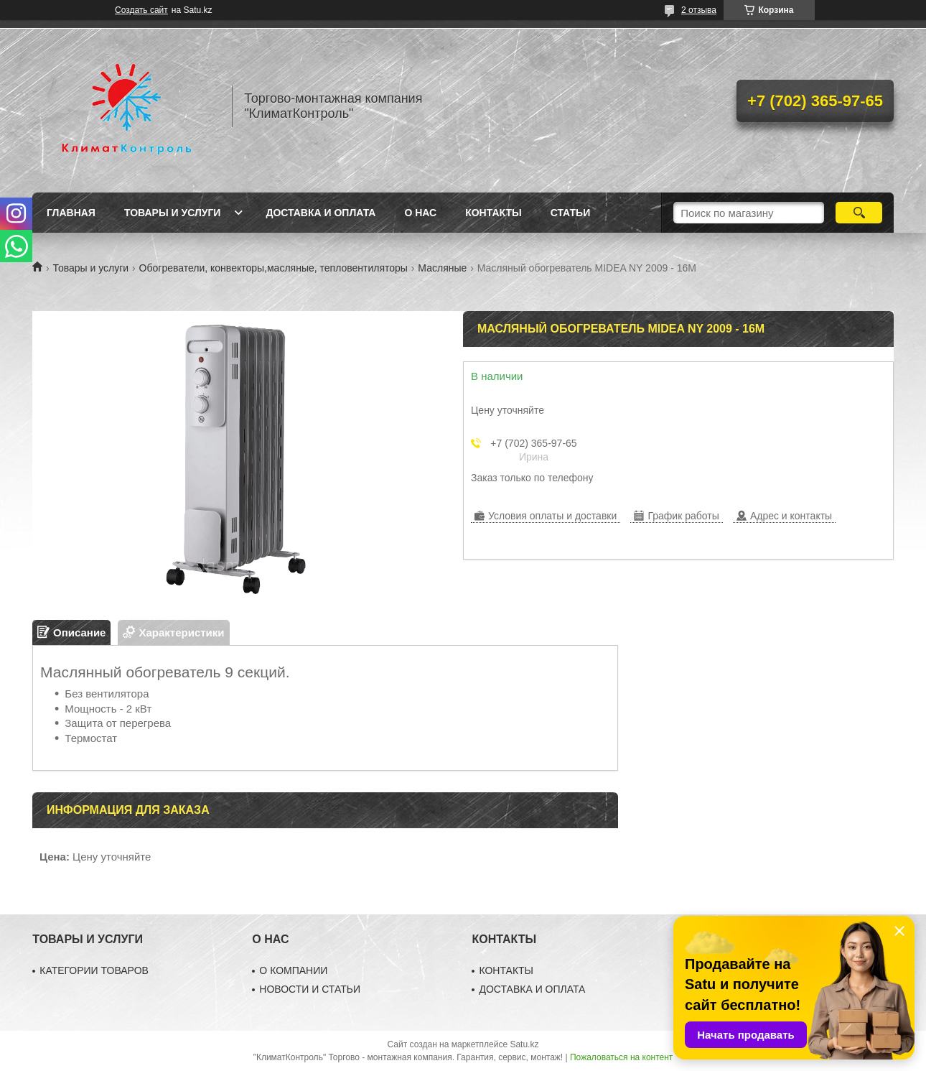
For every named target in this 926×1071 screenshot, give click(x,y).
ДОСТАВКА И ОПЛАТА (532, 989)
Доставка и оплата (320, 212)
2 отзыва (698, 10)
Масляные (442, 268)
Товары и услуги (172, 212)
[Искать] (859, 212)
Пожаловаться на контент (621, 1057)
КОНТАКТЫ (506, 970)
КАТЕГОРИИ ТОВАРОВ (94, 970)
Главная (71, 212)
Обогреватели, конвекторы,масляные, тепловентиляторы (273, 268)
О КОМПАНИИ (293, 970)
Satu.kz (524, 1044)
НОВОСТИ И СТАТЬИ (309, 989)
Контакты (493, 212)
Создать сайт (141, 10)
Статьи (571, 212)
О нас (420, 212)
